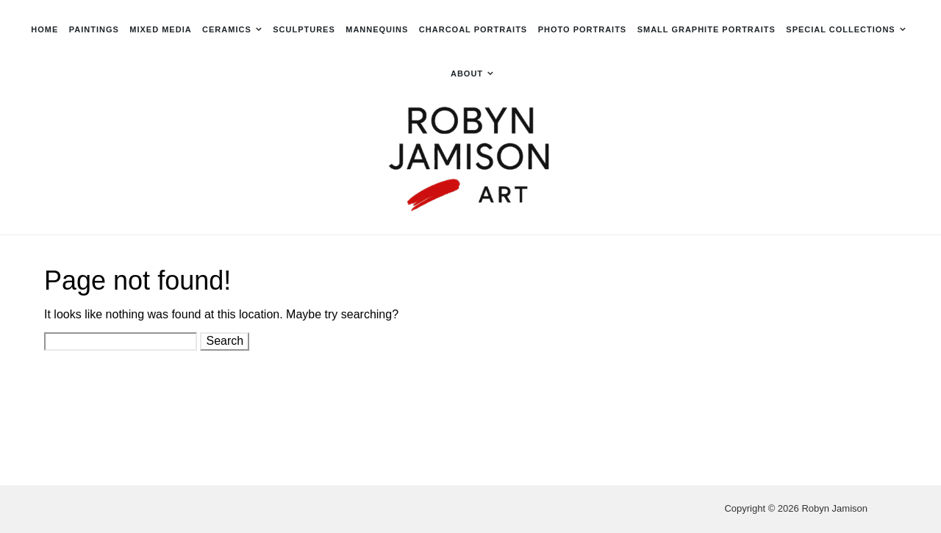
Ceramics (226, 29)
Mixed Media (160, 29)
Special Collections (840, 29)
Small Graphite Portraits (706, 29)
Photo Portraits (582, 29)
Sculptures (304, 29)
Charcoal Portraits (473, 29)
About (467, 73)
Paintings (94, 29)
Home (44, 29)
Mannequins (377, 29)
